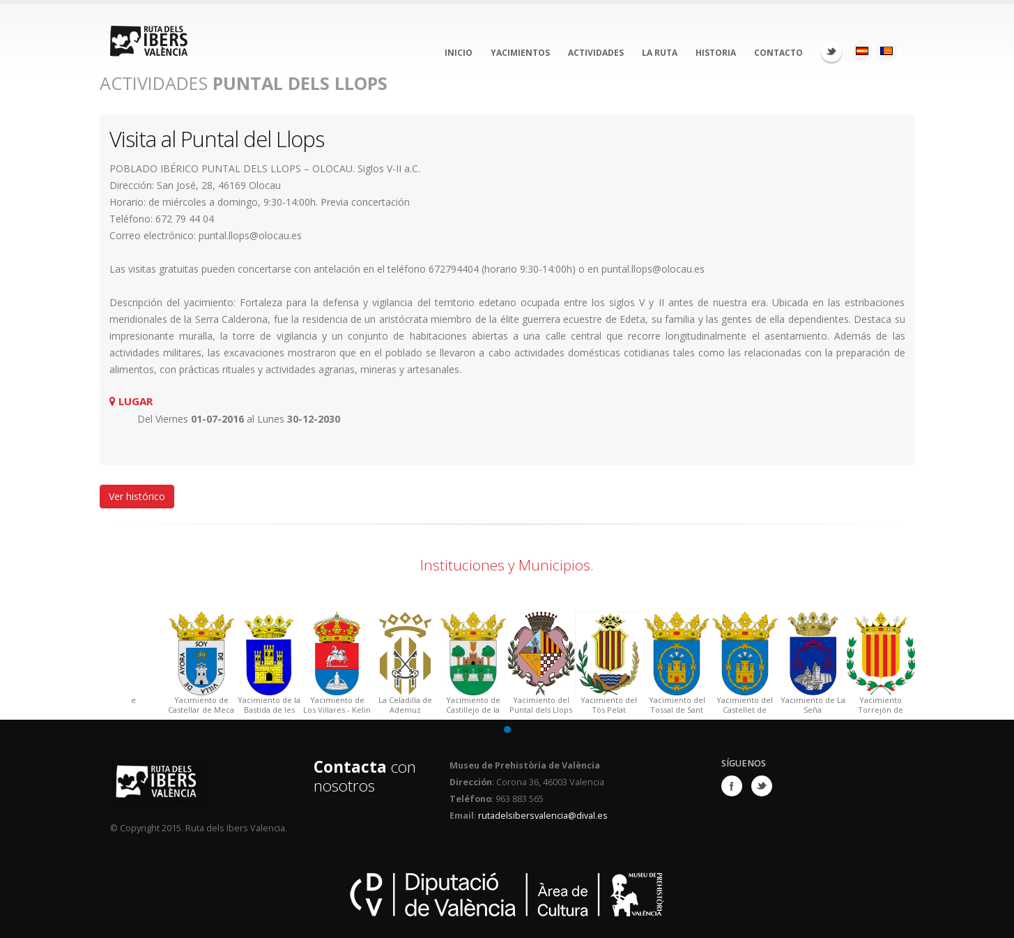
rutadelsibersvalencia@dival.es (543, 816)
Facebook (731, 786)
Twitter (831, 51)
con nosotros (365, 776)
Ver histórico (137, 496)
